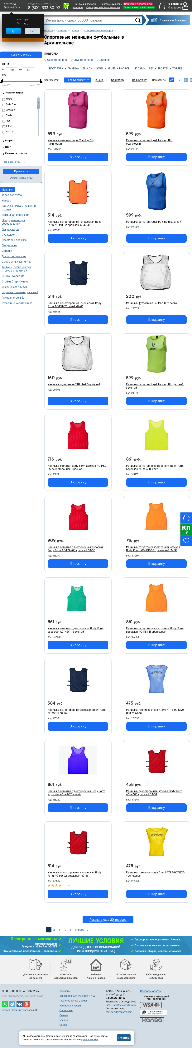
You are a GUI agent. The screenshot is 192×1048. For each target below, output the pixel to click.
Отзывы (64, 1015)
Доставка (91, 4)
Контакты (78, 7)
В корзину (78, 157)
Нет (32, 31)
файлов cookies (89, 1039)
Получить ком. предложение (139, 7)
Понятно (123, 1037)
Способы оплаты (150, 991)
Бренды (64, 1020)
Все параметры (11, 162)
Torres (177, 68)
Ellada (87, 68)
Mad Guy (139, 68)
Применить (21, 171)
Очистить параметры (21, 178)
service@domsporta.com (119, 1012)
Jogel (100, 68)
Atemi (9, 99)
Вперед (79, 929)
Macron (124, 68)
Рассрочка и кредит (70, 1005)
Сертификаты (93, 7)
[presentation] (47, 68)
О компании (79, 4)
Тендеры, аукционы (111, 4)
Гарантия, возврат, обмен (74, 1000)
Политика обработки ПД (25, 1010)
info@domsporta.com (124, 1005)
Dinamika (73, 68)
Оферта (6, 1010)
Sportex (163, 68)
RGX (151, 68)
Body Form (56, 68)
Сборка (64, 1025)
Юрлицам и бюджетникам (138, 4)
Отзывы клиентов (110, 7)
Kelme (111, 68)
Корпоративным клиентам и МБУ (77, 996)
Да (13, 31)
